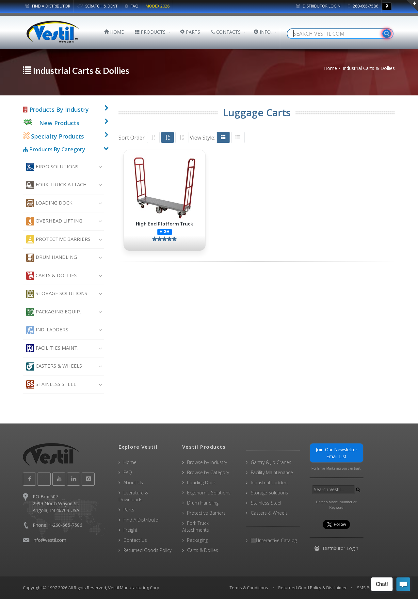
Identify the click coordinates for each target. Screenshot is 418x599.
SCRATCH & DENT (97, 6)
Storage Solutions (56, 294)
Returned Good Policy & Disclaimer (312, 588)
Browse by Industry (207, 462)
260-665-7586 (363, 6)
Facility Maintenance (272, 472)
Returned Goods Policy (147, 550)
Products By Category (54, 149)
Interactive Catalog (274, 540)
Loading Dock (49, 203)
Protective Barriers (58, 239)
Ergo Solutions (52, 167)
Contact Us (135, 540)
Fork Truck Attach (56, 185)
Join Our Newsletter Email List (336, 452)
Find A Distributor (141, 520)
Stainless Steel (51, 384)
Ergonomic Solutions (209, 493)
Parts (128, 510)
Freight (130, 530)
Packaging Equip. (53, 312)
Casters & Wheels (54, 366)
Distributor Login (318, 6)
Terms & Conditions (249, 588)
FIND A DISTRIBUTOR (47, 6)
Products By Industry (56, 109)
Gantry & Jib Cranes (271, 462)
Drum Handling (51, 258)
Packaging (197, 540)
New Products (59, 123)
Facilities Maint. (52, 348)
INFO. (263, 32)
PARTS (190, 32)
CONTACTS (226, 32)
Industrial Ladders (270, 482)
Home (130, 462)
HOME (114, 32)
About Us (133, 482)
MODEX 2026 (157, 6)
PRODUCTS (150, 32)
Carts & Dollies (51, 276)
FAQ (131, 6)
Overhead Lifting (54, 221)
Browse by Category (208, 472)
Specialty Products (53, 136)
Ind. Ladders (47, 330)
